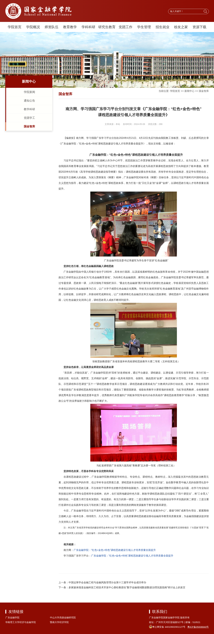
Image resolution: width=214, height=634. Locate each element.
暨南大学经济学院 (59, 622)
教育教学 (70, 27)
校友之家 (181, 27)
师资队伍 (51, 27)
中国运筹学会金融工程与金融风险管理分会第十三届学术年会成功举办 (107, 582)
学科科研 (88, 27)
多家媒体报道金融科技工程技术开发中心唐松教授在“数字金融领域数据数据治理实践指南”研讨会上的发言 (127, 587)
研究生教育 (107, 27)
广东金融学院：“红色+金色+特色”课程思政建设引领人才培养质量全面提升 (115, 550)
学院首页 (14, 27)
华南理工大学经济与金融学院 (20, 622)
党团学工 (29, 117)
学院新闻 (29, 92)
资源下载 (199, 27)
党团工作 (125, 27)
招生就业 (162, 27)
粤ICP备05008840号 (198, 627)
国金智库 (29, 126)
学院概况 (33, 27)
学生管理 (144, 27)
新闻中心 (189, 91)
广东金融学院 (12, 617)
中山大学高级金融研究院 (63, 617)
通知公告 (29, 100)
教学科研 (29, 109)
